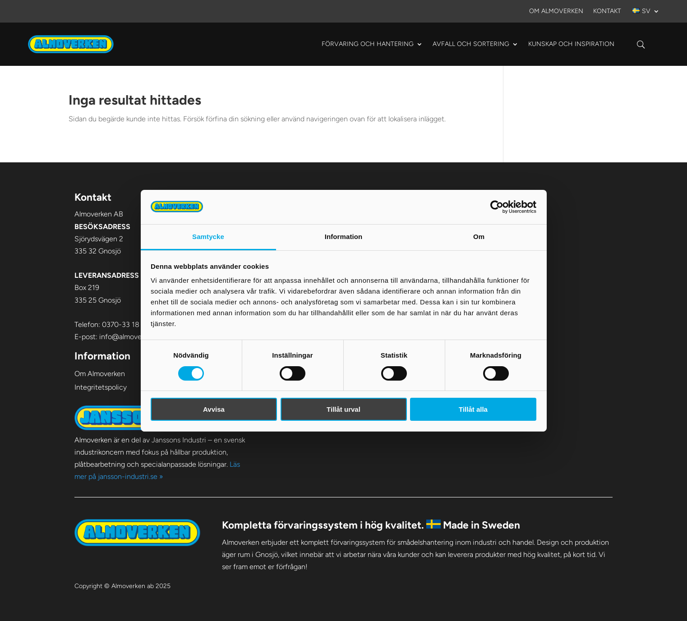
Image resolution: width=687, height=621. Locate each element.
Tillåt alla (473, 409)
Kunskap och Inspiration (571, 44)
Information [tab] (344, 236)
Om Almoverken (556, 11)
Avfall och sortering (471, 44)
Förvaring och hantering (368, 44)
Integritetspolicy (100, 387)
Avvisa (214, 409)
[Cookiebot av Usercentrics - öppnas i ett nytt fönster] (496, 207)
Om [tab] (478, 236)
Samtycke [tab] (208, 236)
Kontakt (607, 11)
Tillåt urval (343, 409)
